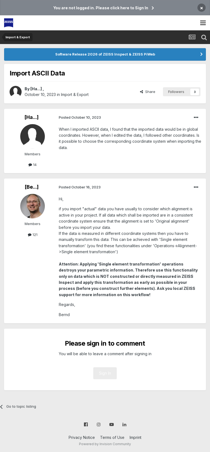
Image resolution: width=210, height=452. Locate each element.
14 (32, 164)
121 (32, 234)
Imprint (135, 437)
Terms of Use (112, 437)
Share (147, 91)
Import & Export (75, 94)
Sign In (105, 373)
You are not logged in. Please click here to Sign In (100, 7)
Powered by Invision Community (105, 444)
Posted (80, 117)
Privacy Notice (82, 437)
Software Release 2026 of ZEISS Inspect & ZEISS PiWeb (105, 54)
